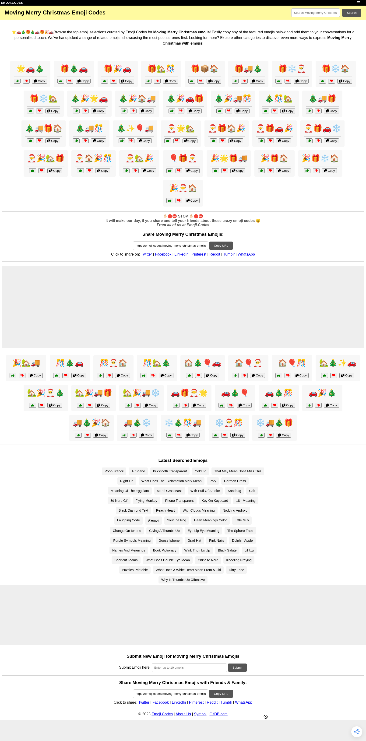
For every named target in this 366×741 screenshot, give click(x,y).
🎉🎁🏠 (274, 158)
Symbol (200, 714)
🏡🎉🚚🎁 (93, 393)
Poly (213, 481)
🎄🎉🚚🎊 (233, 98)
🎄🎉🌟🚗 (89, 98)
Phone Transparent (179, 500)
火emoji (153, 520)
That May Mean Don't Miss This (237, 471)
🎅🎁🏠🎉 (226, 128)
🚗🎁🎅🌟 (189, 393)
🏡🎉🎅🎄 (45, 393)
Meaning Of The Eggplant (130, 491)
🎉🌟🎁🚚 (228, 158)
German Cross (235, 481)
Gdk (252, 491)
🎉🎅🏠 (183, 188)
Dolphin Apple (242, 540)
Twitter (146, 254)
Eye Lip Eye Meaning (203, 531)
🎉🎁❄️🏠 (320, 158)
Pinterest (199, 254)
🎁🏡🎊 (161, 68)
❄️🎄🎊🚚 (183, 422)
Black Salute (227, 550)
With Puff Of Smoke (205, 491)
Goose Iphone (168, 540)
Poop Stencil (114, 471)
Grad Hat (194, 540)
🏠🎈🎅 (248, 363)
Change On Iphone (127, 531)
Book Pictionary (164, 550)
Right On (127, 481)
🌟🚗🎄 (30, 68)
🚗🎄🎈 (235, 393)
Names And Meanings (128, 550)
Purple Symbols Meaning (132, 540)
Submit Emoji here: (135, 667)
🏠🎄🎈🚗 (202, 363)
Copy (39, 81)
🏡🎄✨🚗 (337, 363)
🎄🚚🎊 (89, 128)
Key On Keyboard (215, 500)
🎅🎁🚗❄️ (322, 128)
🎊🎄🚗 (70, 363)
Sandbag (234, 491)
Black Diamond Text (133, 510)
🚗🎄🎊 (279, 393)
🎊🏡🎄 (157, 363)
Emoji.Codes (162, 714)
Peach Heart (165, 510)
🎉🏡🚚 (26, 363)
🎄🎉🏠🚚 (137, 98)
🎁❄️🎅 (292, 68)
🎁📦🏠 (205, 68)
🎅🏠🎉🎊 (93, 158)
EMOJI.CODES (12, 2)
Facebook (163, 254)
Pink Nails (216, 540)
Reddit (214, 254)
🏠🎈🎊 (292, 363)
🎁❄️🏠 (336, 68)
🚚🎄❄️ (137, 422)
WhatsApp (246, 254)
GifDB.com (219, 714)
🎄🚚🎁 (322, 98)
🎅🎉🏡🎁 (45, 158)
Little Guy (242, 520)
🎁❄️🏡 (44, 98)
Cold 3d (200, 471)
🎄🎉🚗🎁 (185, 98)
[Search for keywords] (315, 12)
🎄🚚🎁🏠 (43, 128)
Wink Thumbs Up (197, 550)
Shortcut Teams (126, 560)
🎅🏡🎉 (139, 158)
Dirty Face (236, 570)
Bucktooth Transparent (170, 471)
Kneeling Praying (239, 560)
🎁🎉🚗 (118, 68)
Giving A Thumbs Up (164, 531)
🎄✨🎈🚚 (135, 128)
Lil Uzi (249, 550)
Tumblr (229, 254)
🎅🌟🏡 (181, 128)
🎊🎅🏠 (113, 363)
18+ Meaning (246, 500)
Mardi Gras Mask (170, 491)
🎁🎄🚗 (74, 68)
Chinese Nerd (208, 560)
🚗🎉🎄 (322, 393)
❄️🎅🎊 (229, 422)
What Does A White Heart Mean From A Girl (188, 570)
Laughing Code (128, 520)
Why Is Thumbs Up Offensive (183, 580)
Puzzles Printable (135, 570)
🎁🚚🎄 (248, 68)
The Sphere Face (240, 531)
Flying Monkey (146, 500)
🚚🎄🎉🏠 (91, 422)
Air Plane (138, 471)
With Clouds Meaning (199, 510)
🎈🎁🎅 (183, 158)
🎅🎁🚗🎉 (274, 128)
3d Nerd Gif (119, 500)
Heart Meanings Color (210, 520)
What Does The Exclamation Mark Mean (171, 481)
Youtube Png (176, 520)
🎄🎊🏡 (279, 98)
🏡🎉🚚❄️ (141, 393)
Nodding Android (235, 510)
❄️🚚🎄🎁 (274, 422)
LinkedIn (181, 254)
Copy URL (221, 245)
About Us (183, 714)
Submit (237, 667)
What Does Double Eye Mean (168, 560)
